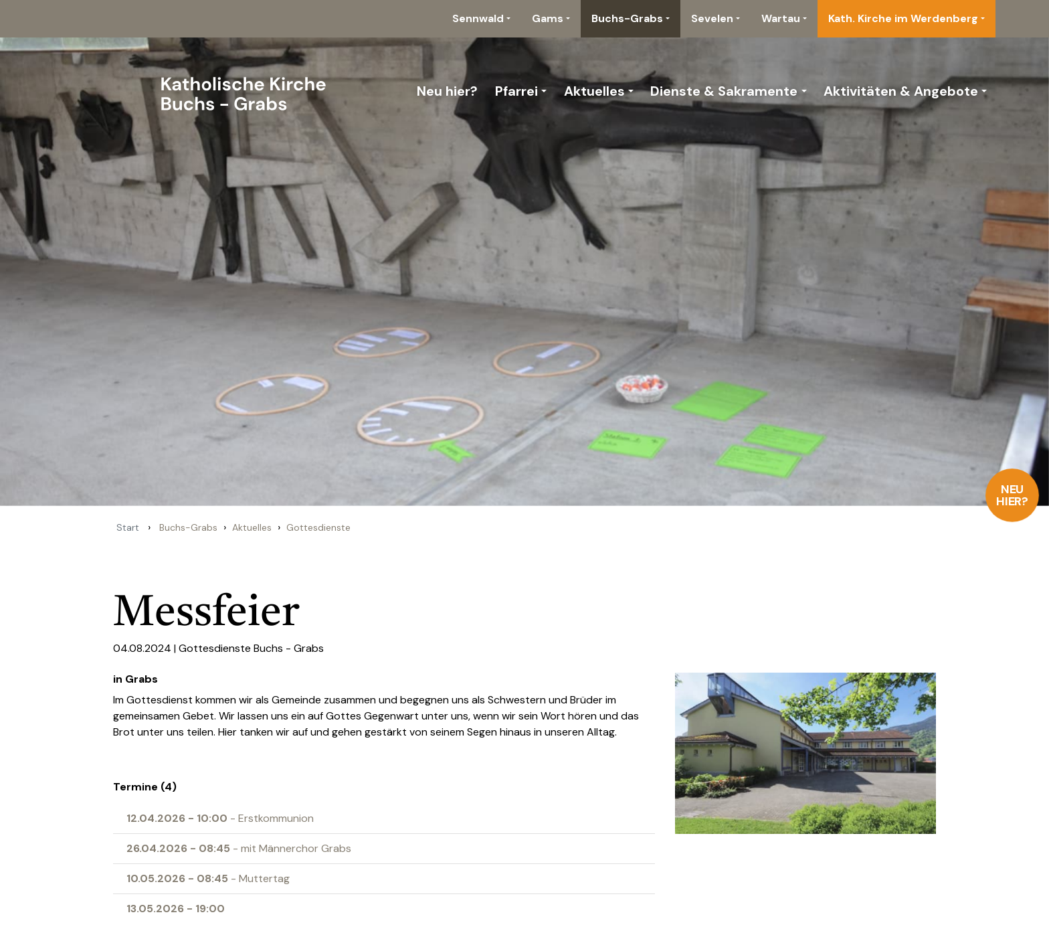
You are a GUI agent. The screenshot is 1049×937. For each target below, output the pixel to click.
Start (127, 527)
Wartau (780, 18)
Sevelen (712, 18)
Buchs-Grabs (627, 18)
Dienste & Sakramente (723, 91)
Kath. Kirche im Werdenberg (903, 18)
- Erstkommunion (220, 818)
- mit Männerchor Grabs (238, 848)
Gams (547, 18)
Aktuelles (594, 91)
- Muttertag (208, 878)
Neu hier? (1012, 495)
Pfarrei (516, 91)
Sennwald (478, 18)
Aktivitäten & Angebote (901, 91)
